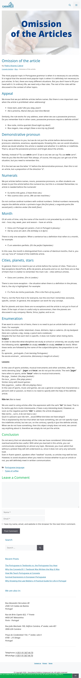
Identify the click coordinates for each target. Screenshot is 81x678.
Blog (16, 69)
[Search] (40, 547)
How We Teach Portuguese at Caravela (22, 573)
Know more (67, 674)
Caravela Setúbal (7, 69)
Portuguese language (14, 467)
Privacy (44, 663)
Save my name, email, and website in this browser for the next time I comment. (40, 524)
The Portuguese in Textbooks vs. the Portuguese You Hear (31, 565)
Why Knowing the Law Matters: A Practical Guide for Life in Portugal (35, 581)
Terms (50, 663)
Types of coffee (11, 471)
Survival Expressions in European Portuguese (25, 577)
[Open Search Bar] (69, 5)
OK (75, 676)
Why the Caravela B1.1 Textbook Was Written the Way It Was (32, 569)
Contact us (37, 663)
